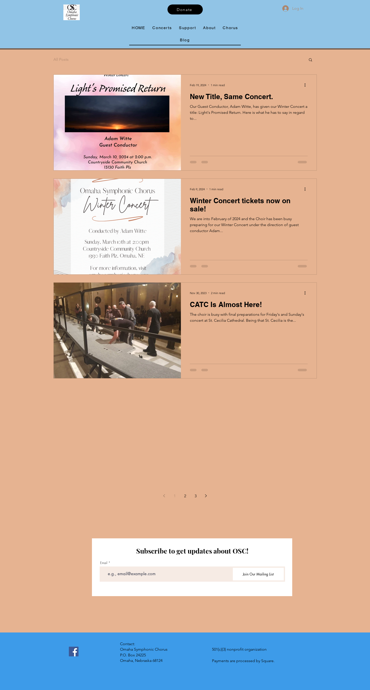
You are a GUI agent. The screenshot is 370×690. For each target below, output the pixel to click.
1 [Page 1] (175, 496)
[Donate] (185, 9)
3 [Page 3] (196, 496)
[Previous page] (164, 495)
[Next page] (206, 495)
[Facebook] (74, 651)
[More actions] (307, 85)
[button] (209, 28)
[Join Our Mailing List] (258, 574)
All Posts (61, 59)
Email (103, 563)
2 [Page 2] (185, 496)
